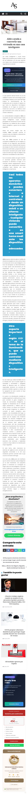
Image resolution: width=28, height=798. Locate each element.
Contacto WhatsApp (14, 535)
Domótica (5, 51)
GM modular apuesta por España (14, 663)
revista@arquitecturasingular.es (14, 530)
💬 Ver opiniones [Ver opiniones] (14, 784)
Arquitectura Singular (16, 54)
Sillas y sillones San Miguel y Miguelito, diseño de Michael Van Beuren (14, 567)
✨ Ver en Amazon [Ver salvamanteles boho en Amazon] (14, 780)
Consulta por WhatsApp (14, 88)
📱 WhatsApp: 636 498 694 (14, 745)
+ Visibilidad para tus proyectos (14, 85)
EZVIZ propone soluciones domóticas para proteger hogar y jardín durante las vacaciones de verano (13, 560)
